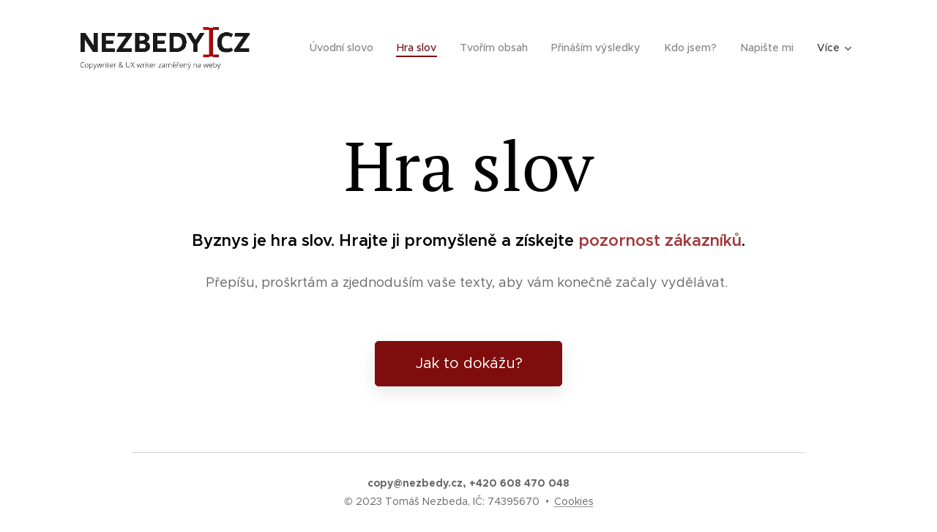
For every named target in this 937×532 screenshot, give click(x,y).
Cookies (574, 501)
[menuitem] (349, 47)
